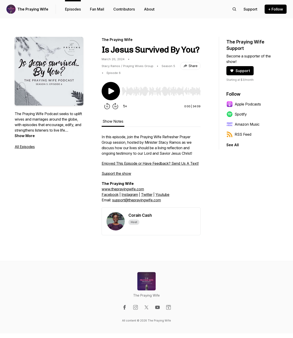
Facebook (110, 194)
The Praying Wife (32, 9)
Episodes (73, 9)
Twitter (146, 194)
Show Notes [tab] (113, 121)
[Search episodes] (234, 9)
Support (240, 70)
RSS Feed (238, 134)
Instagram (130, 194)
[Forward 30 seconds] (115, 106)
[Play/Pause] (111, 91)
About (149, 9)
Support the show (116, 173)
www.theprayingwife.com (123, 189)
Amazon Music (243, 124)
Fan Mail (97, 9)
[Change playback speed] (125, 106)
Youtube (162, 194)
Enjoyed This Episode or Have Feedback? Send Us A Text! (150, 163)
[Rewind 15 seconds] (107, 106)
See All (232, 145)
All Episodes (25, 146)
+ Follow (275, 9)
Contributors (124, 9)
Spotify (236, 114)
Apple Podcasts (243, 104)
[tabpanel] (151, 170)
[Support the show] (250, 9)
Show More (25, 135)
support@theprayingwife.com (136, 200)
